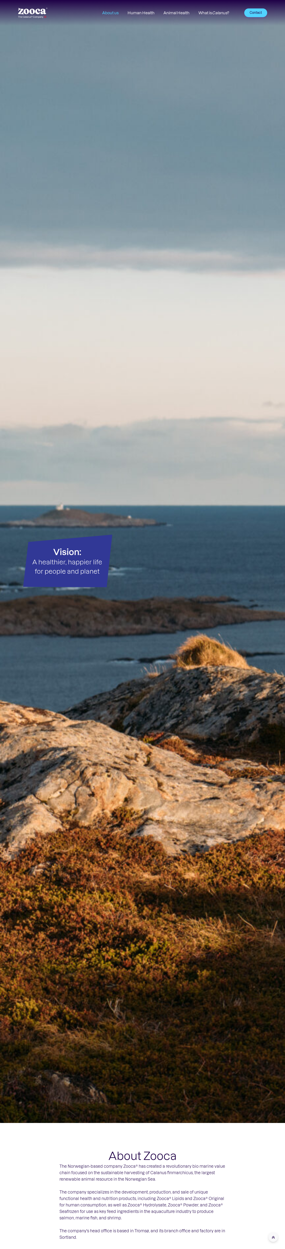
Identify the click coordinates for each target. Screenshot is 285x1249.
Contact (256, 12)
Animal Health (176, 12)
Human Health (141, 12)
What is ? (213, 13)
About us (110, 12)
